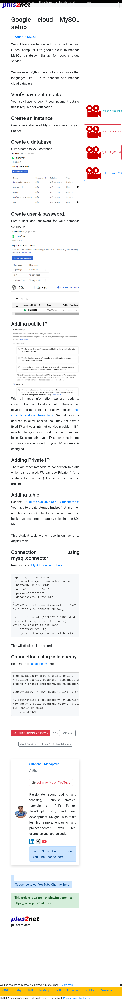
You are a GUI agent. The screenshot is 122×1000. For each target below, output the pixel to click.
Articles (90, 990)
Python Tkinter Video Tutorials (103, 173)
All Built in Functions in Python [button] (30, 733)
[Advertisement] (45, 955)
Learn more (67, 985)
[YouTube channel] (44, 841)
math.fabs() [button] (44, 744)
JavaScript (44, 990)
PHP (30, 990)
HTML (5, 990)
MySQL (18, 990)
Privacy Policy (71, 998)
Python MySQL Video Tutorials (104, 152)
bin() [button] (55, 733)
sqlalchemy (39, 664)
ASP (59, 990)
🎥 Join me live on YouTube (51, 782)
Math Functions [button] (28, 744)
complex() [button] (68, 733)
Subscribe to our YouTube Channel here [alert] (53, 854)
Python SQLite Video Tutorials (103, 131)
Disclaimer (84, 998)
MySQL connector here (47, 565)
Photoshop (73, 990)
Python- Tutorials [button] (62, 744)
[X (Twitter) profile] (38, 841)
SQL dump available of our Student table (51, 502)
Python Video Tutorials (103, 111)
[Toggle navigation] (115, 5)
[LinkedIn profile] (31, 841)
